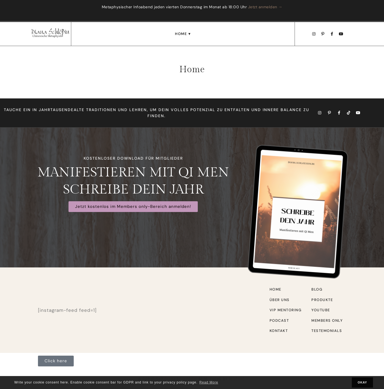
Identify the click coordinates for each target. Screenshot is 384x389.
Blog (316, 289)
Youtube (320, 310)
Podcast (279, 320)
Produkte (322, 299)
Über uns (280, 299)
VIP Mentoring (286, 310)
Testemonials (326, 330)
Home (181, 33)
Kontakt (279, 330)
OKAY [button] (362, 382)
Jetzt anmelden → (265, 6)
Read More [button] (208, 382)
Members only (327, 320)
